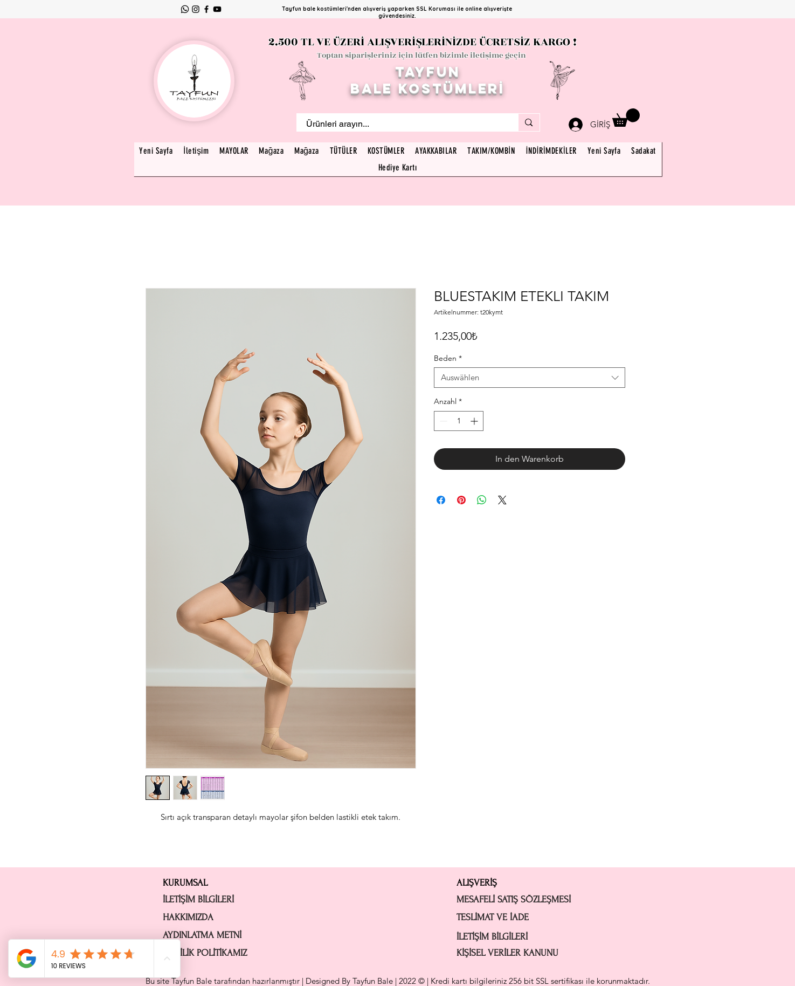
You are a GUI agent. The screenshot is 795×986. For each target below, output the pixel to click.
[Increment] (475, 421)
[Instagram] (196, 9)
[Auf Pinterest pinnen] (461, 500)
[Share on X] (502, 500)
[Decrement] (442, 421)
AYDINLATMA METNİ (202, 935)
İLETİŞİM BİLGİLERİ (198, 899)
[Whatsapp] (185, 9)
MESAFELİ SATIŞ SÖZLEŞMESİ (514, 899)
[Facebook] (206, 9)
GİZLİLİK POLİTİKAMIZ (205, 953)
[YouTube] (217, 9)
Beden (448, 358)
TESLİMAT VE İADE (493, 917)
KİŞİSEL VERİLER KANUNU (507, 953)
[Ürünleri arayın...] (401, 124)
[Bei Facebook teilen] (440, 500)
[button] (626, 117)
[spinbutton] (458, 421)
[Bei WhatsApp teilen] (481, 500)
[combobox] (529, 377)
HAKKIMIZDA (188, 917)
